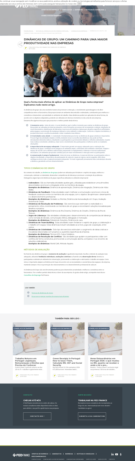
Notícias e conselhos (94, 10)
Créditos (112, 459)
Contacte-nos (36, 459)
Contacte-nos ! (37, 416)
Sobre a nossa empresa (51, 15)
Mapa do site (102, 459)
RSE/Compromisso (39, 456)
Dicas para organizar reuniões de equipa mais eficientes (50, 296)
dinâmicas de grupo (50, 173)
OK (79, 4)
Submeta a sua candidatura (92, 416)
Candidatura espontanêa (75, 459)
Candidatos (67, 10)
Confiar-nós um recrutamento (53, 459)
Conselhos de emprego (58, 47)
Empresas (79, 10)
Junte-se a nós (91, 459)
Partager (20, 44)
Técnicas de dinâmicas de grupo (42, 293)
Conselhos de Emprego (32, 275)
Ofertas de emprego (50, 10)
